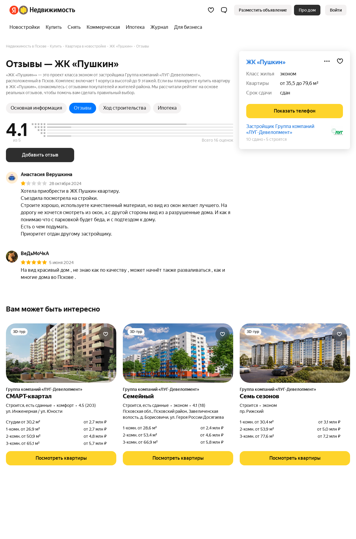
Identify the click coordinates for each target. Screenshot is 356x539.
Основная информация (36, 108)
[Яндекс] (13, 10)
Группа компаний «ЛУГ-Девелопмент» (44, 389)
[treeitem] (26, 27)
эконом (288, 74)
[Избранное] (211, 10)
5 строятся (276, 139)
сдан (285, 93)
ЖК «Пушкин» (265, 62)
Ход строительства (124, 108)
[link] (336, 10)
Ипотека (167, 108)
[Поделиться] (327, 61)
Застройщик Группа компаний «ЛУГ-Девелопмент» (280, 129)
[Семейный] (178, 353)
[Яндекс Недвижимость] (47, 10)
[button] (224, 10)
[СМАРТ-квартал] (61, 353)
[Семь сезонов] (295, 353)
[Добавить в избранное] (340, 61)
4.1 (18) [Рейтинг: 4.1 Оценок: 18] (199, 405)
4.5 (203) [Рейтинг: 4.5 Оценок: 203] (87, 405)
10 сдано (254, 139)
